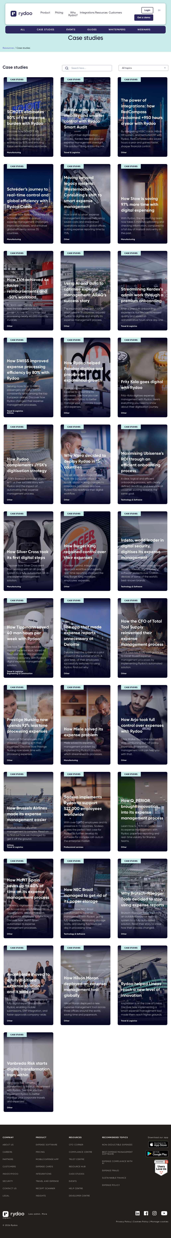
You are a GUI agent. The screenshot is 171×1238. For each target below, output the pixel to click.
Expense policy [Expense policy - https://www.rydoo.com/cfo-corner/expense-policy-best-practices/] (111, 1185)
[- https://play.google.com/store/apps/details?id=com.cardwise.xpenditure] (155, 1152)
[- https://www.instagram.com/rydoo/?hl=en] (153, 1213)
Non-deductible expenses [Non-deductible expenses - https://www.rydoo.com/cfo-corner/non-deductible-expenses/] (117, 1145)
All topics (127, 68)
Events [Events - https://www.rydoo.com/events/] (71, 29)
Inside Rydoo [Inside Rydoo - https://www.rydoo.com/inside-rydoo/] (10, 1174)
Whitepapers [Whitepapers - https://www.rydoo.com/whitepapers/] (117, 29)
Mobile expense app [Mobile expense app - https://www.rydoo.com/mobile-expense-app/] (47, 1159)
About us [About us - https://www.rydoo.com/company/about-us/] (8, 1145)
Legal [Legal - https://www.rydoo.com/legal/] (6, 1196)
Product (45, 12)
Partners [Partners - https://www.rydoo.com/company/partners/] (8, 1159)
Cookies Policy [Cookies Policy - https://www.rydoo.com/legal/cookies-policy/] (140, 1221)
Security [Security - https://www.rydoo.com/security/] (8, 1181)
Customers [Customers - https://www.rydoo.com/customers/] (9, 1166)
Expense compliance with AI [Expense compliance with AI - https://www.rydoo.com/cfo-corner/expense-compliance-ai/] (117, 1162)
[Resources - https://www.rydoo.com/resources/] (8, 48)
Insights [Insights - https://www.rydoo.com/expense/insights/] (41, 1196)
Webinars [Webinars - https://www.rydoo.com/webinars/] (143, 29)
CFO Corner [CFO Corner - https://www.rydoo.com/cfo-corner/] (76, 1145)
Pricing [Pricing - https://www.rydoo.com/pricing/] (59, 12)
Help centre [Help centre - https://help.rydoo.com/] (76, 1188)
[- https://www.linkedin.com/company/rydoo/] (136, 1213)
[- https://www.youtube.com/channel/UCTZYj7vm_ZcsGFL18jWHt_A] (162, 1213)
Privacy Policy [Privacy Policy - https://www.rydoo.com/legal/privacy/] (123, 1221)
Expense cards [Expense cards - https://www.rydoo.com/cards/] (44, 1166)
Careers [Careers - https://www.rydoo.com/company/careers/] (7, 1152)
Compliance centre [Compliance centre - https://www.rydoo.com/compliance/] (80, 1152)
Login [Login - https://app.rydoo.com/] (147, 10)
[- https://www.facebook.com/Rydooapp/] (144, 1213)
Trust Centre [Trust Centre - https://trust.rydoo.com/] (76, 1159)
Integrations (87, 12)
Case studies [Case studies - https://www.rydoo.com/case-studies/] (45, 29)
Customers (115, 12)
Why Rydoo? (73, 14)
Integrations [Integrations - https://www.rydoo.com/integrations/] (43, 1174)
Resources (101, 12)
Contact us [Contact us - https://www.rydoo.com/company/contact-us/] (10, 1188)
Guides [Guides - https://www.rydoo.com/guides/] (92, 29)
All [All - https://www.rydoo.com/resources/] (23, 29)
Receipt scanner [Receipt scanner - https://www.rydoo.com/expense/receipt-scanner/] (45, 1188)
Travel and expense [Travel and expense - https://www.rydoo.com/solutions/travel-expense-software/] (47, 1181)
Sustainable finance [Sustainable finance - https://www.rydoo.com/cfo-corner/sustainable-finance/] (114, 1178)
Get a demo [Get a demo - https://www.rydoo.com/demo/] (143, 17)
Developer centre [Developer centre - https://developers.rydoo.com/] (79, 1196)
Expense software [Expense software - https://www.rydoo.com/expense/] (46, 1145)
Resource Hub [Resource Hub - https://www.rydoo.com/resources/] (77, 1166)
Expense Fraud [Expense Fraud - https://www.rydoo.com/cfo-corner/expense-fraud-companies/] (110, 1170)
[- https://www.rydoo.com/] (22, 15)
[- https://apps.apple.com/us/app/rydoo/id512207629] (157, 1143)
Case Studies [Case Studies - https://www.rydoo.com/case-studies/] (76, 1174)
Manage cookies (159, 1221)
